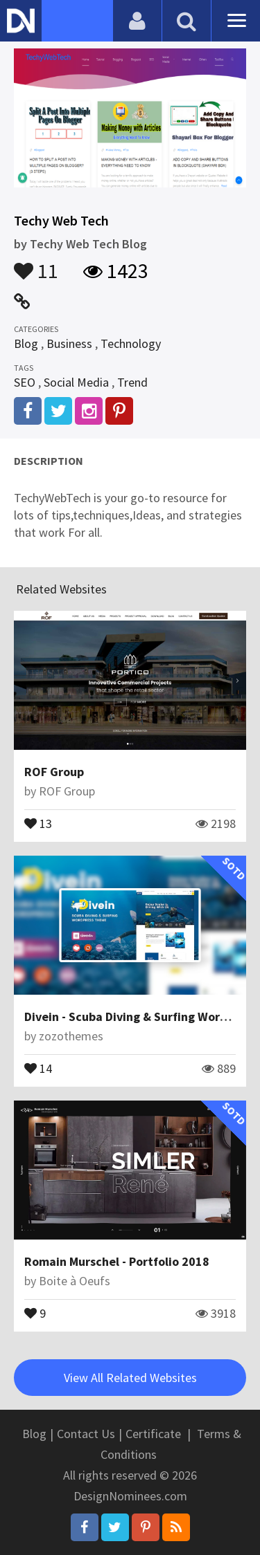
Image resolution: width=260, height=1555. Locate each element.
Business (69, 343)
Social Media (76, 382)
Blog (26, 343)
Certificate (153, 1434)
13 (38, 822)
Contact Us (86, 1434)
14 (38, 1067)
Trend (132, 382)
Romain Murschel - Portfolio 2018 (116, 1261)
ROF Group (54, 772)
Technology (131, 343)
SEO (24, 382)
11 (36, 264)
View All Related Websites (130, 1378)
